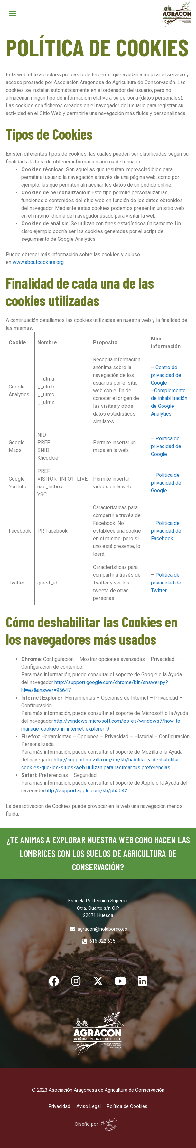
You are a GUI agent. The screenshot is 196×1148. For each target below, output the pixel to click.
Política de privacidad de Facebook (166, 531)
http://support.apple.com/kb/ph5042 (86, 791)
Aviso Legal (89, 1106)
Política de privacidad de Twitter (166, 583)
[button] (12, 13)
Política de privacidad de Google (166, 446)
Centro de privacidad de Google (166, 375)
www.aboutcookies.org (38, 262)
